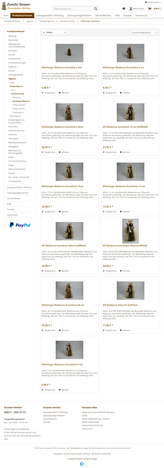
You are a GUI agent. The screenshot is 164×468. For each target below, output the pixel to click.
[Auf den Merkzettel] (64, 92)
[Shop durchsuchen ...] (76, 8)
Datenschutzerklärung (92, 425)
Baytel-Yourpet (75, 459)
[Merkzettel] (124, 8)
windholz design (90, 459)
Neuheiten (13, 40)
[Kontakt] (127, 15)
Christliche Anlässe (17, 161)
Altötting (12, 36)
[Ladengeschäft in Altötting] (49, 15)
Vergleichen (48, 92)
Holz (13, 90)
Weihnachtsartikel (16, 169)
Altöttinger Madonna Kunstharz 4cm (62, 67)
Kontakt (10, 209)
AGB (9, 204)
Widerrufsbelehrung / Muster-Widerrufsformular (96, 420)
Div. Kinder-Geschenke (18, 177)
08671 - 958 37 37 (15, 412)
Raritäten (12, 50)
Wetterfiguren (15, 116)
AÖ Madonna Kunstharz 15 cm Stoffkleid (125, 126)
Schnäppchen (14, 181)
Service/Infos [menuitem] (152, 2)
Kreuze (11, 70)
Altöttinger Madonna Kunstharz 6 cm (123, 67)
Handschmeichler (16, 130)
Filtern (48, 32)
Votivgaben (13, 146)
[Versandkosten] (103, 15)
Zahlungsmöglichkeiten (18, 193)
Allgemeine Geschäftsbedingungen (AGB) (98, 414)
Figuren (12, 78)
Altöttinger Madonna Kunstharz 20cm (62, 126)
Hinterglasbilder (15, 74)
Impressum (12, 215)
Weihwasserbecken (17, 142)
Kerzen (11, 54)
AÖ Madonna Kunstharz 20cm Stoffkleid (64, 245)
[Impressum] (141, 15)
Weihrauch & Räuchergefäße (15, 151)
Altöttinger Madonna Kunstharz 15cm (62, 186)
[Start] (5, 15)
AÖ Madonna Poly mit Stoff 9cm (120, 305)
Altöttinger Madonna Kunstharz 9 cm (62, 364)
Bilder (11, 157)
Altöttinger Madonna (21, 101)
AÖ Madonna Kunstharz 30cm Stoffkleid (125, 245)
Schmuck (12, 134)
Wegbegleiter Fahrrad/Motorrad (16, 45)
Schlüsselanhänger (17, 62)
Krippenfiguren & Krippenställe (16, 121)
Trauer (11, 173)
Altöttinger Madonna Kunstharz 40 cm (63, 305)
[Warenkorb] (154, 8)
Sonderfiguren (18, 112)
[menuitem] (76, 8)
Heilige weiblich (19, 108)
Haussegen (13, 138)
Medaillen (13, 126)
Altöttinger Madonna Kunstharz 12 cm (124, 186)
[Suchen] (96, 8)
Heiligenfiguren (16, 86)
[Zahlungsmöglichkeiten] (79, 15)
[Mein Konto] (136, 8)
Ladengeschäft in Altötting (19, 187)
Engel (12, 82)
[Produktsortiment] (22, 15)
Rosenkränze (14, 58)
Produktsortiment (15, 31)
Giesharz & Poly (17, 94)
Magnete (12, 66)
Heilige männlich (19, 105)
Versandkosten (14, 198)
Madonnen (17, 97)
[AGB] (117, 15)
